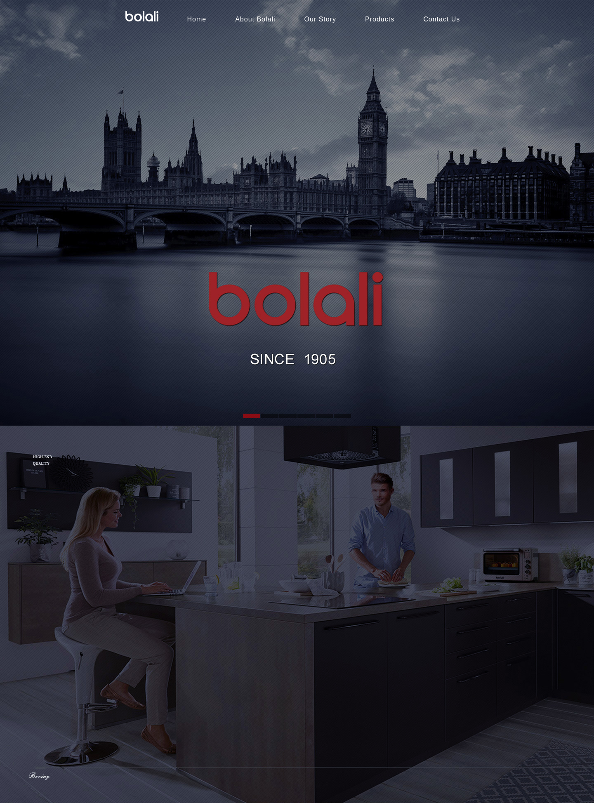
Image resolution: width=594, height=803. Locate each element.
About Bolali (255, 19)
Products (379, 19)
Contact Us (441, 19)
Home (197, 19)
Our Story (320, 19)
